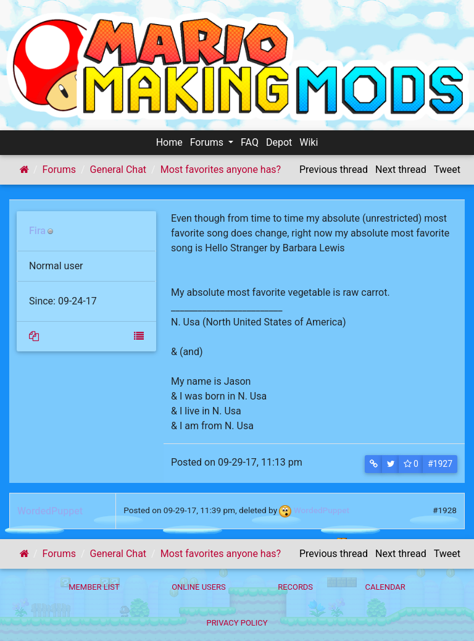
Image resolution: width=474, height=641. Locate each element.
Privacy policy (236, 622)
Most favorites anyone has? (220, 169)
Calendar (385, 587)
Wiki (308, 142)
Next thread (400, 169)
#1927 (440, 464)
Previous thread (333, 169)
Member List (94, 587)
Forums (208, 142)
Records (295, 587)
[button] (374, 464)
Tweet (447, 169)
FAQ (250, 142)
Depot (279, 142)
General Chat (118, 169)
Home (169, 142)
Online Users (199, 587)
